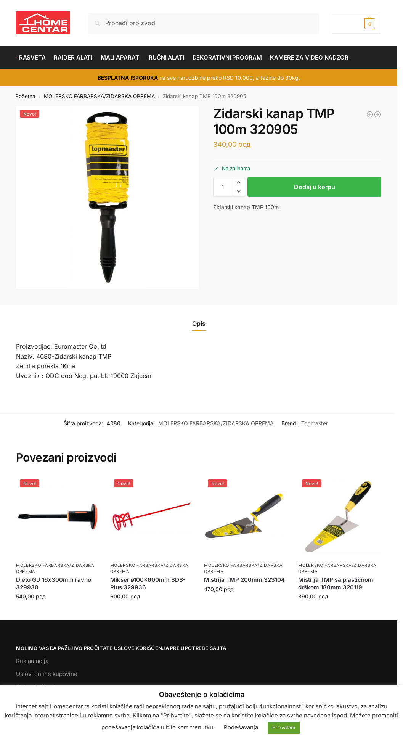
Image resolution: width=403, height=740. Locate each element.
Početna (25, 96)
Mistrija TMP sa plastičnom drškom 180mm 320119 (335, 583)
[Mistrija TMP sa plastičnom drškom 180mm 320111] (370, 114)
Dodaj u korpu (314, 187)
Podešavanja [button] (241, 727)
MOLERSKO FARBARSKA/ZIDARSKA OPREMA (99, 96)
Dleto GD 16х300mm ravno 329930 (53, 583)
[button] (356, 23)
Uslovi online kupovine (46, 673)
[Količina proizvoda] (222, 187)
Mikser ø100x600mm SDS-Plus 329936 (148, 583)
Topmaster (314, 423)
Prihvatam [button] (283, 727)
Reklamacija (32, 660)
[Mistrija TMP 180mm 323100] (377, 114)
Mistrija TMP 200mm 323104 (244, 579)
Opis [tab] (199, 323)
